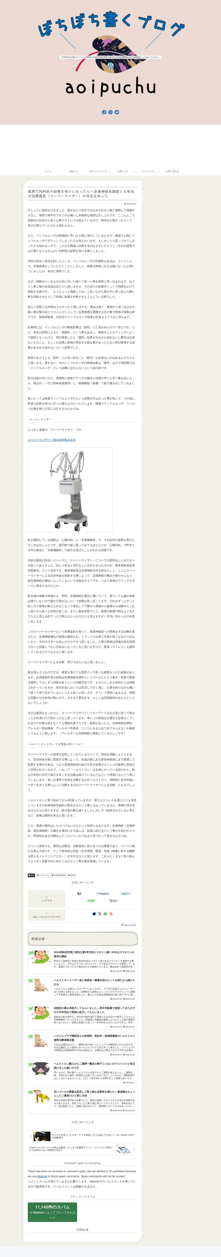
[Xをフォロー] (100, 913)
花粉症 (72, 875)
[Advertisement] (110, 146)
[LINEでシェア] (90, 901)
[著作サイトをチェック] (94, 913)
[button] (114, 901)
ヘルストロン (43, 875)
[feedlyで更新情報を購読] (105, 913)
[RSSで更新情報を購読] (111, 913)
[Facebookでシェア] (102, 894)
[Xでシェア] (79, 894)
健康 (31, 875)
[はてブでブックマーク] (125, 894)
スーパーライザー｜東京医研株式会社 (52, 439)
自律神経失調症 (59, 875)
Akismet (42, 1178)
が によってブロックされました (52, 1214)
